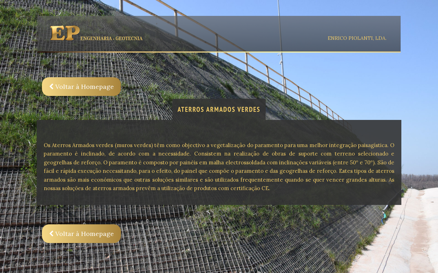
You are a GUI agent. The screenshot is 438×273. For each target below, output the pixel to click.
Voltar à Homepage (81, 87)
